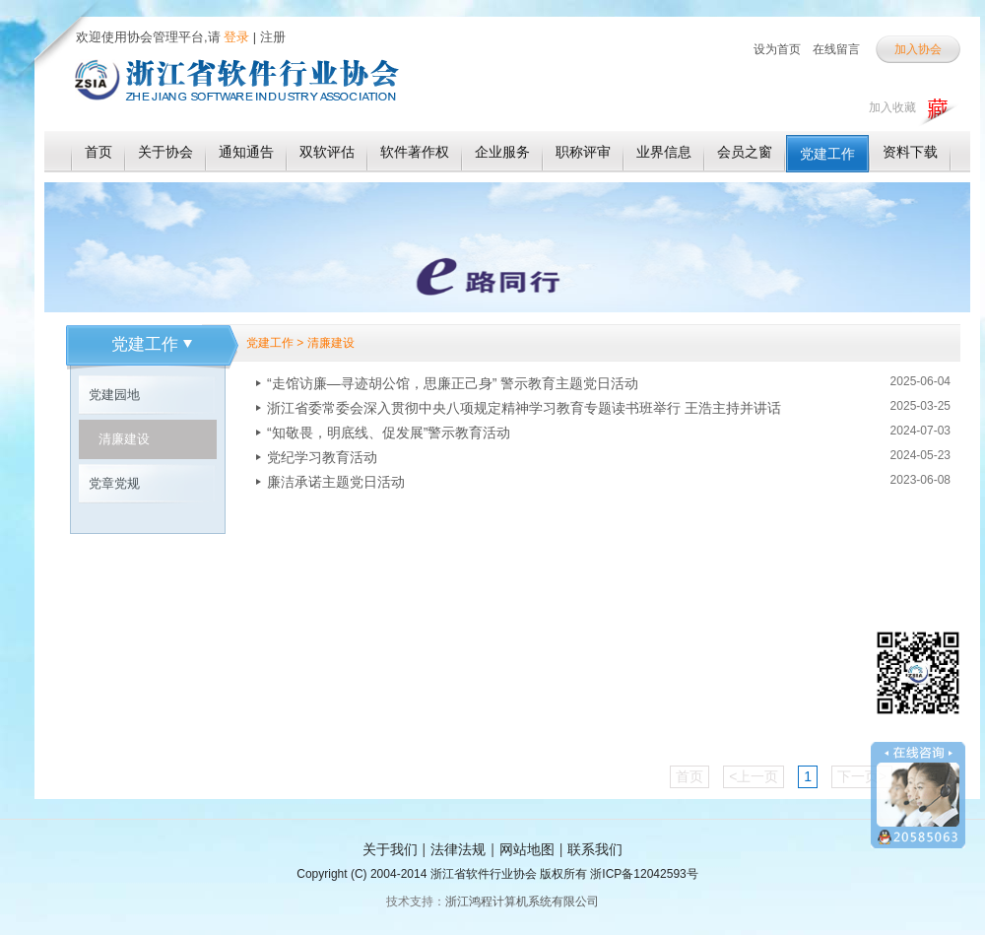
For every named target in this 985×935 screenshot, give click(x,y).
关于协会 (165, 152)
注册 (273, 37)
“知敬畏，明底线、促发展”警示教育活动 (388, 432)
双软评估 (327, 152)
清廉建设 (124, 439)
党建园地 (114, 394)
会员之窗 (744, 152)
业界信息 (663, 152)
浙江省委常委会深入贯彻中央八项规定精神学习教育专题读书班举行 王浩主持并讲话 (524, 408)
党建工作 (827, 154)
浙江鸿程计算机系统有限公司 (522, 901)
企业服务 (502, 152)
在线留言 (836, 49)
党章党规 (114, 483)
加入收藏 (892, 107)
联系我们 (595, 849)
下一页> (861, 776)
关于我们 (390, 849)
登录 (235, 37)
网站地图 (527, 849)
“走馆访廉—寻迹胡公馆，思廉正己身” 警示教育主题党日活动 (452, 383)
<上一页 (753, 776)
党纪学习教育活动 (322, 457)
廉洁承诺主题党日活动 (336, 482)
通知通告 (246, 152)
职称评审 (583, 152)
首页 (98, 152)
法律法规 (458, 849)
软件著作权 (414, 152)
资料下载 (910, 152)
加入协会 (918, 49)
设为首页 (777, 49)
